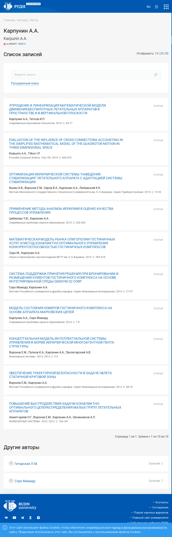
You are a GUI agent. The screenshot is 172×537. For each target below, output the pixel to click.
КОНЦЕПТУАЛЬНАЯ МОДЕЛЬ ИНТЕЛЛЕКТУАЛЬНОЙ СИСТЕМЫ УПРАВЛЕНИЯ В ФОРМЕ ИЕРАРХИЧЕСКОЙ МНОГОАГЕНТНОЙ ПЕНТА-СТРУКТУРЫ (62, 342)
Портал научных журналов (151, 512)
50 (166, 53)
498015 (22, 43)
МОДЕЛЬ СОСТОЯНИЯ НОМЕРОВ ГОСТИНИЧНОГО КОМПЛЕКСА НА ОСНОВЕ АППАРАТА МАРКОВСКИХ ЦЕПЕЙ (60, 310)
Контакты (162, 502)
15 (156, 53)
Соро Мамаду (25, 481)
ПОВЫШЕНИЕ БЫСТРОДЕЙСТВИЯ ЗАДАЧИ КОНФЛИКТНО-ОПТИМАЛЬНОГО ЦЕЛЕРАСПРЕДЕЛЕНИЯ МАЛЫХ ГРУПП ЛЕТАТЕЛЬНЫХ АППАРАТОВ (65, 407)
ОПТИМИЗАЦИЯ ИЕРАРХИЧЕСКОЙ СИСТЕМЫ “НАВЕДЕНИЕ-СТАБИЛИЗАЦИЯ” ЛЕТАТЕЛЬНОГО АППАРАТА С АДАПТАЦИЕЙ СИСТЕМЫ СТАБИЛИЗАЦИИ (65, 178)
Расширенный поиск (25, 83)
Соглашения (160, 507)
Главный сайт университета (150, 517)
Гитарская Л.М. (26, 464)
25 (161, 53)
